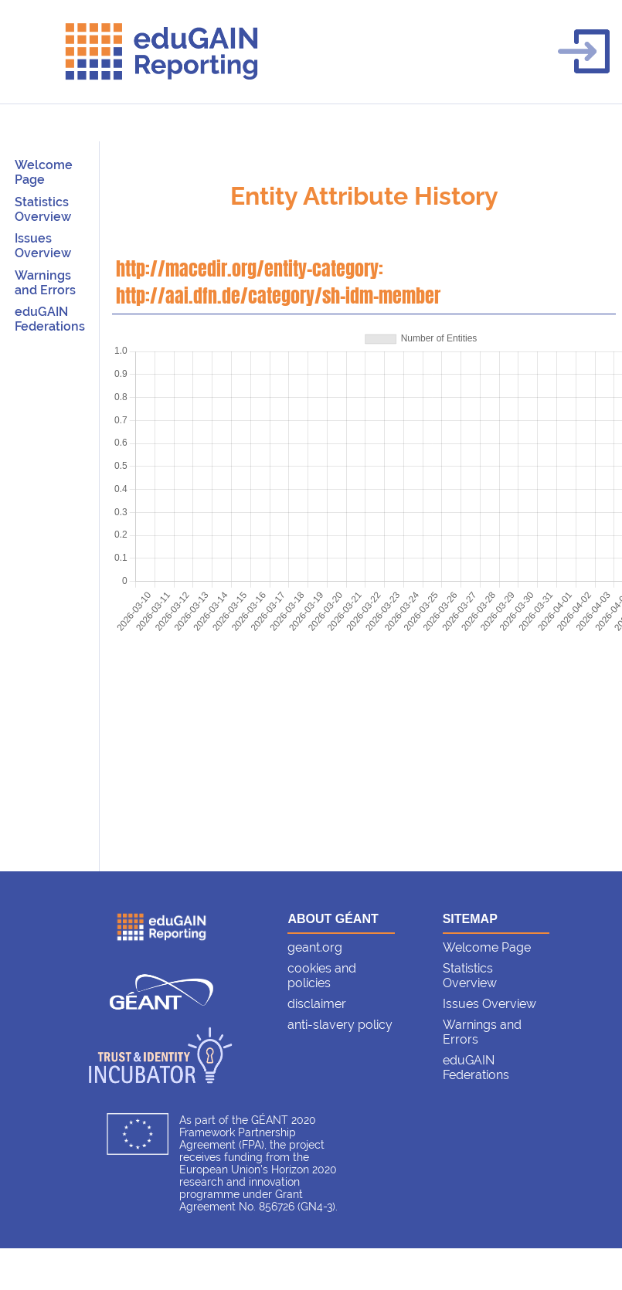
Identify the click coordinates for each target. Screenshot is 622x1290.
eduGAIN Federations (50, 319)
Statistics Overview (43, 209)
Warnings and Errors (45, 282)
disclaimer (316, 1003)
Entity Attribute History (364, 196)
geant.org (314, 947)
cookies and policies (321, 975)
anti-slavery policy (340, 1024)
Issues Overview (43, 245)
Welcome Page (44, 172)
